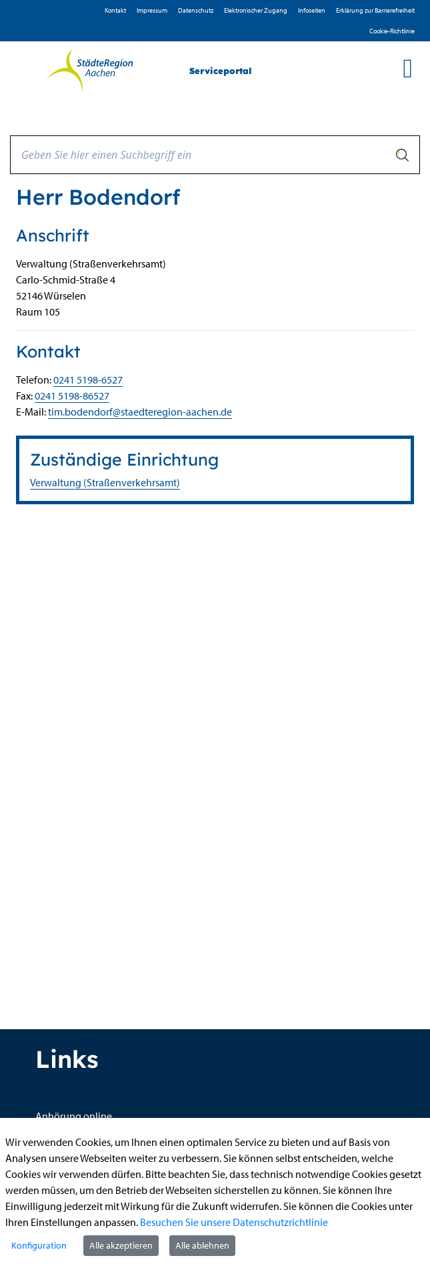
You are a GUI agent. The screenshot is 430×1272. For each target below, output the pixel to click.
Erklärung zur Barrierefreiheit (375, 10)
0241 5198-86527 (72, 395)
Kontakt (115, 10)
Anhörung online (73, 1116)
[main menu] (407, 68)
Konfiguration (39, 1245)
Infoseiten (311, 10)
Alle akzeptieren (121, 1245)
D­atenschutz (195, 10)
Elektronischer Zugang (255, 10)
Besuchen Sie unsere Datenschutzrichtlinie (234, 1222)
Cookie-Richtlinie (392, 31)
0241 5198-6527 (88, 379)
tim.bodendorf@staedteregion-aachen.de (140, 411)
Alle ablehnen (202, 1245)
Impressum (152, 10)
